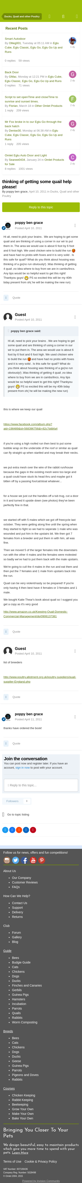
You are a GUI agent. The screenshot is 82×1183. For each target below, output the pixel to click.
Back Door (12, 72)
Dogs (15, 976)
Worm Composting (24, 1022)
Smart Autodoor (15, 38)
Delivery (17, 912)
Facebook (24, 860)
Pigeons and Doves (25, 1075)
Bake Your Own (22, 1118)
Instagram (6, 860)
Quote (16, 297)
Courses (9, 1088)
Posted (28, 228)
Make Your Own (23, 1113)
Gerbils (17, 990)
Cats (15, 967)
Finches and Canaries (27, 985)
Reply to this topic (41, 207)
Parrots (17, 1008)
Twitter (15, 860)
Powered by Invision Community (41, 1181)
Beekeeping (20, 1104)
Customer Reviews (25, 882)
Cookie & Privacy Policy (40, 1161)
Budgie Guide (21, 962)
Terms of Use (12, 1161)
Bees (15, 958)
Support (17, 907)
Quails (16, 1013)
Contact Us (19, 903)
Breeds (8, 1031)
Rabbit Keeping (22, 1100)
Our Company (21, 878)
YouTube (33, 860)
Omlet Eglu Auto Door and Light (26, 155)
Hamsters (18, 999)
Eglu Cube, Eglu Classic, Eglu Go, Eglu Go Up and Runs (34, 47)
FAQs (16, 887)
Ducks (16, 981)
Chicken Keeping (23, 1095)
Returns (17, 917)
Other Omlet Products (48, 105)
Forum (16, 932)
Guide (7, 951)
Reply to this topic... (22, 785)
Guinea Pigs (20, 994)
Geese (16, 1061)
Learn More (20, 1152)
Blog (15, 942)
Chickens (18, 971)
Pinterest (41, 860)
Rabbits (17, 1017)
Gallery (17, 937)
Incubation (19, 1004)
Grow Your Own (22, 1109)
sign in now (23, 767)
